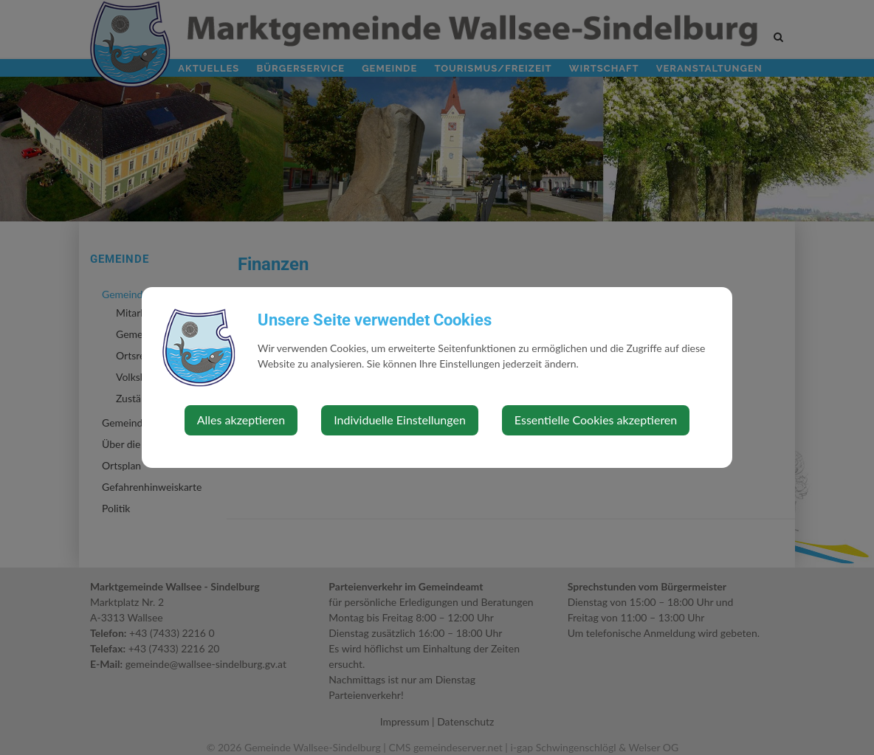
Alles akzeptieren (241, 420)
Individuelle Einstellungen (400, 420)
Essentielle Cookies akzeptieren (596, 420)
